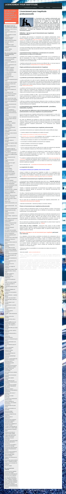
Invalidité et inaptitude (9, 69)
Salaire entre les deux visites (10, 98)
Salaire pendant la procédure (10, 40)
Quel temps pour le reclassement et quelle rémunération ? (9, 363)
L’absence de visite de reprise (11, 82)
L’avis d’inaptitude (8, 121)
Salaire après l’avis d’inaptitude (11, 99)
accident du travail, (55, 69)
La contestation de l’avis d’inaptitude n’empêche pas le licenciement (11, 382)
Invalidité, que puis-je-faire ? (10, 297)
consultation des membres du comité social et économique (34, 134)
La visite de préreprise (9, 70)
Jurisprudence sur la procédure (11, 253)
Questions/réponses (56, 7)
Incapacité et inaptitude (9, 67)
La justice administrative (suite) (11, 185)
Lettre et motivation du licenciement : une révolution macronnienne (10, 402)
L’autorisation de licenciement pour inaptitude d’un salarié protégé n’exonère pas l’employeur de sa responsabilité (11, 368)
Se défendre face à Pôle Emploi (11, 237)
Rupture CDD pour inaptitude (10, 117)
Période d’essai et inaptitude (10, 249)
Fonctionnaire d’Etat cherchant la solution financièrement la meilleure (11, 449)
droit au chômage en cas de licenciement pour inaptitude (36, 232)
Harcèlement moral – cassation (11, 189)
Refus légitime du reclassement (11, 218)
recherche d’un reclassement (28, 136)
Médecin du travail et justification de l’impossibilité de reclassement (11, 390)
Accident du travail (8, 169)
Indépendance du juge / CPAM (11, 269)
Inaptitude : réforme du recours (11, 195)
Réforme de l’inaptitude (9, 190)
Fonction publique (8, 49)
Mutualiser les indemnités (10, 196)
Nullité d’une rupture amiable (10, 282)
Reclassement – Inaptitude (10, 122)
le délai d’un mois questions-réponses (30, 176)
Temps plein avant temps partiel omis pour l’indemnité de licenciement (11, 442)
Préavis (6, 135)
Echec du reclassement (9, 233)
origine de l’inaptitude (37, 39)
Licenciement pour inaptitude (21, 4)
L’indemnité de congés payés (10, 152)
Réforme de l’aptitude (9, 180)
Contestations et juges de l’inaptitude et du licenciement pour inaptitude (11, 150)
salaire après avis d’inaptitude (46, 176)
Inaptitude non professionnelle (11, 208)
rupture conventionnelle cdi (34, 252)
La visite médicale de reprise (10, 72)
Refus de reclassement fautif (10, 222)
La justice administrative (9, 183)
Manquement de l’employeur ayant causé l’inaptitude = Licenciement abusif (10, 421)
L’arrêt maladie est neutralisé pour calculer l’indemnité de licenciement (10, 386)
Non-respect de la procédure (10, 230)
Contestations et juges (9, 44)
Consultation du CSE (9, 92)
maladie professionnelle (27, 85)
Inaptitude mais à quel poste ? (11, 181)
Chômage (48, 7)
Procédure (41, 7)
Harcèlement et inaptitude (10, 173)
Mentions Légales (8, 465)
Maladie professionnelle (9, 171)
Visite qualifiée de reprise (10, 247)
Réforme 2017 (7, 50)
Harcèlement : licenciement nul (11, 231)
